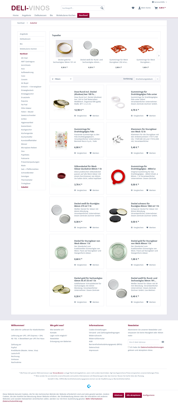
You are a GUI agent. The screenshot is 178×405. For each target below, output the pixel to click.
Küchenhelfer (26, 137)
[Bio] (51, 15)
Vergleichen (80, 116)
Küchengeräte (27, 133)
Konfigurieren (149, 395)
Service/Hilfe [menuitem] (158, 2)
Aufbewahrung (27, 72)
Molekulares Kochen (28, 49)
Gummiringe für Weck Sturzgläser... (146, 60)
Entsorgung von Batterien (60, 341)
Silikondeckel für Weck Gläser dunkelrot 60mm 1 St (88, 167)
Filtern (56, 79)
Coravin (24, 79)
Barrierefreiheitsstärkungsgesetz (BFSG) (105, 344)
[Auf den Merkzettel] (94, 115)
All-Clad (24, 58)
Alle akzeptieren (133, 395)
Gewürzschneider (28, 115)
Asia (23, 69)
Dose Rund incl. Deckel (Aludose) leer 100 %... (85, 93)
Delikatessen (25, 39)
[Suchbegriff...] (83, 8)
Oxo (22, 151)
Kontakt (53, 332)
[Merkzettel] (133, 8)
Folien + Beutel (27, 112)
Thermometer (27, 180)
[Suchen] (102, 8)
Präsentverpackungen (30, 162)
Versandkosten (58, 373)
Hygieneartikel (27, 122)
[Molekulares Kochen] (66, 15)
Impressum (93, 350)
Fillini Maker (26, 108)
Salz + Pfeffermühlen (30, 169)
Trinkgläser (26, 183)
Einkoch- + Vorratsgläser (31, 86)
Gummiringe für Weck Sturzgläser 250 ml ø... (118, 60)
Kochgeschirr (26, 129)
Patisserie (25, 158)
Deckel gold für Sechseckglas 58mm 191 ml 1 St (64, 60)
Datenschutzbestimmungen (152, 347)
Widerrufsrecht (95, 335)
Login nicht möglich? (58, 335)
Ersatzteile (25, 97)
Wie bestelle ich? (57, 329)
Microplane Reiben (29, 147)
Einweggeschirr (27, 94)
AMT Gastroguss (28, 61)
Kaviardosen (26, 126)
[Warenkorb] (160, 8)
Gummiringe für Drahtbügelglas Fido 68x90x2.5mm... (84, 130)
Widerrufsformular (97, 338)
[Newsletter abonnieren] (163, 342)
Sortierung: (128, 79)
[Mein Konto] (144, 8)
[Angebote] (26, 15)
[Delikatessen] (40, 15)
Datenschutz (94, 347)
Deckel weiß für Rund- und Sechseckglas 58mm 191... (144, 279)
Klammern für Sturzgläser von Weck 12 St (144, 130)
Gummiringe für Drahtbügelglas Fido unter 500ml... (144, 93)
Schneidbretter (27, 173)
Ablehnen (118, 395)
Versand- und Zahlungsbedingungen (104, 332)
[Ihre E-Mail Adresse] (143, 342)
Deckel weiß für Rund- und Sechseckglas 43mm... (91, 60)
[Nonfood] (83, 15)
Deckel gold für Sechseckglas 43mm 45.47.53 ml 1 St (88, 279)
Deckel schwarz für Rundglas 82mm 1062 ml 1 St (145, 204)
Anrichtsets (26, 65)
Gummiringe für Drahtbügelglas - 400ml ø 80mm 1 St (143, 167)
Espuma (24, 101)
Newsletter (54, 338)
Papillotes (25, 155)
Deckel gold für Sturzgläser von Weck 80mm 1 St (144, 242)
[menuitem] (83, 8)
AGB (90, 341)
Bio (21, 44)
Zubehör (24, 187)
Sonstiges (25, 176)
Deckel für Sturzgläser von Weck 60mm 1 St (87, 242)
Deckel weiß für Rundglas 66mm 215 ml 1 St (86, 204)
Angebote (24, 34)
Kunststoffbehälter (29, 140)
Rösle (23, 165)
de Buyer (25, 83)
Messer (24, 144)
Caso (23, 76)
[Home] (15, 15)
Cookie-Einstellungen (98, 329)
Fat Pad (24, 104)
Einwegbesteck (27, 90)
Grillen (24, 119)
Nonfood (23, 54)
